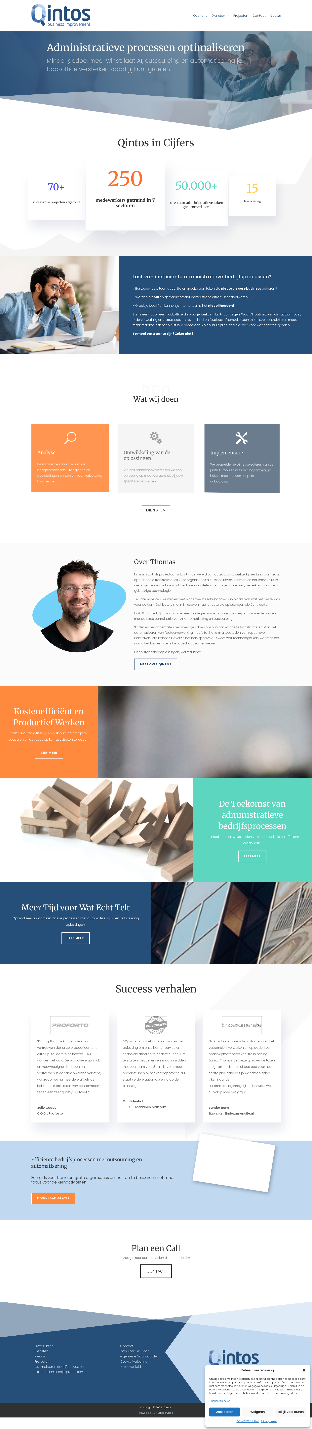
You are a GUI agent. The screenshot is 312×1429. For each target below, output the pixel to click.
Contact (259, 15)
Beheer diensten (220, 1401)
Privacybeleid (269, 1421)
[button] (304, 1370)
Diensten (218, 15)
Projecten (240, 15)
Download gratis (53, 1210)
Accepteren (225, 1412)
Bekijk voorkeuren (290, 1412)
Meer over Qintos (155, 676)
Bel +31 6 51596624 (184, 105)
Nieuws (275, 15)
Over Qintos (43, 1357)
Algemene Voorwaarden (139, 1368)
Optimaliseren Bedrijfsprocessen (59, 1378)
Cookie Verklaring (133, 1373)
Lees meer (49, 764)
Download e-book (134, 1362)
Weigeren (257, 1412)
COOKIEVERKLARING (248, 1421)
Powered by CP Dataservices (156, 1424)
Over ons (200, 15)
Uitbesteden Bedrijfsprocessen (58, 1383)
